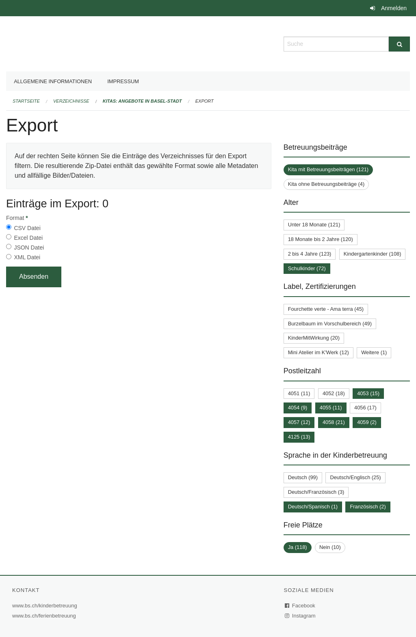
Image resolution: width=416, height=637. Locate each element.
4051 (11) (299, 393)
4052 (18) (334, 393)
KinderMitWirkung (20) (314, 338)
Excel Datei (28, 238)
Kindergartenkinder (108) (372, 254)
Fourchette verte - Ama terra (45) (326, 309)
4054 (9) (298, 408)
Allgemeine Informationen (53, 81)
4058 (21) (334, 422)
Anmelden (394, 8)
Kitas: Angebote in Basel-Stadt (142, 101)
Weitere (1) (374, 352)
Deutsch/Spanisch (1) (313, 507)
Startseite (26, 101)
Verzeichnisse (71, 101)
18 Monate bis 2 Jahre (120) (320, 239)
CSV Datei (27, 228)
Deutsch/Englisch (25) (355, 477)
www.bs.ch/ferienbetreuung (45, 616)
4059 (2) (367, 422)
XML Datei (27, 257)
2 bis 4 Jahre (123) (310, 254)
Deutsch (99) (303, 477)
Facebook (300, 606)
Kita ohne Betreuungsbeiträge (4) (326, 184)
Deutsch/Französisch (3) (316, 492)
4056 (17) (365, 408)
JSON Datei (29, 247)
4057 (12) (299, 422)
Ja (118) (297, 547)
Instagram (300, 616)
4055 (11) (331, 408)
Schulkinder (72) (307, 268)
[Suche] (399, 44)
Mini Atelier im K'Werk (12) (318, 352)
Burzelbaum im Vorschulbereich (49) (330, 324)
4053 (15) (368, 393)
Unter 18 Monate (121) (314, 225)
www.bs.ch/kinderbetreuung (45, 606)
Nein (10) (330, 547)
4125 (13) (299, 437)
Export (204, 101)
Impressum (123, 81)
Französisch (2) (368, 507)
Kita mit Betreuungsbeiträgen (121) (328, 169)
